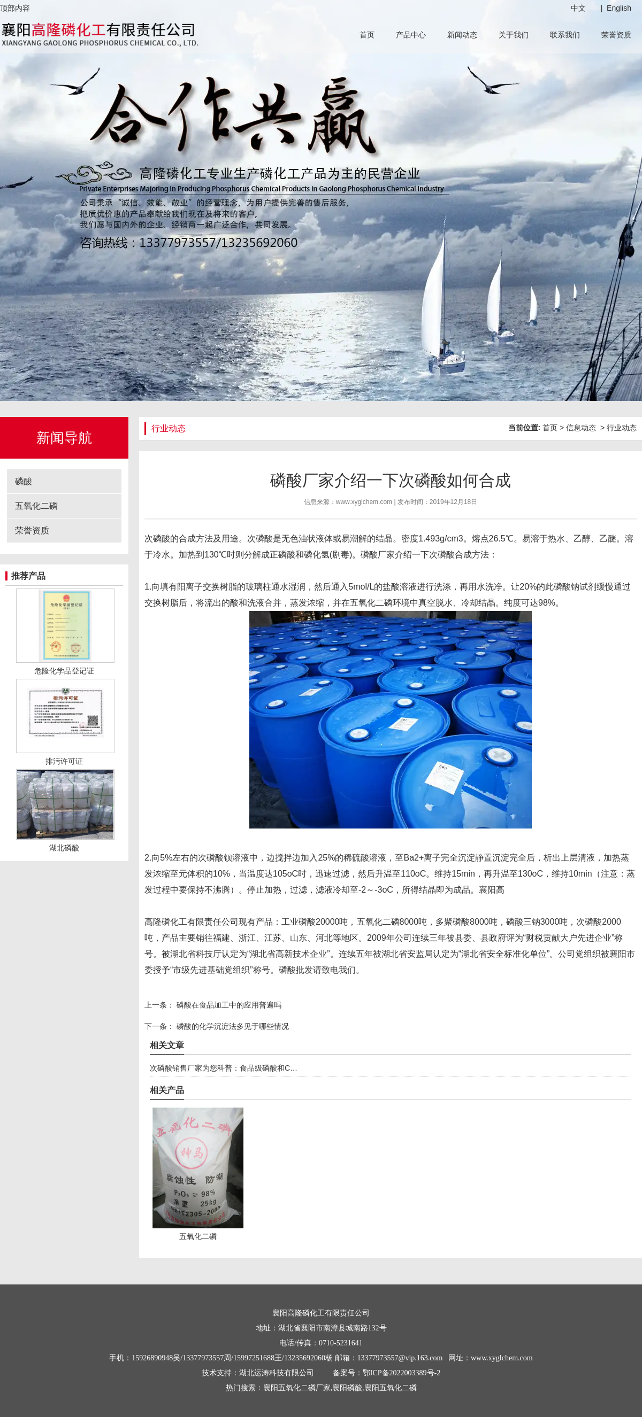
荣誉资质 (616, 34)
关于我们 (514, 34)
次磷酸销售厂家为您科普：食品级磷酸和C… (223, 1068)
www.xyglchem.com (364, 502)
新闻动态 (462, 34)
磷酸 (23, 481)
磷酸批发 (296, 969)
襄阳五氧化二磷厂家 (297, 1388)
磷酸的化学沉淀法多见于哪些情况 (231, 1026)
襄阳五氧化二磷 (390, 1388)
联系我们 (565, 34)
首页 (367, 34)
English (619, 8)
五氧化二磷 (36, 505)
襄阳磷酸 (347, 1388)
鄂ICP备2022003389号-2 (401, 1373)
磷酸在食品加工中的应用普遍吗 (227, 1005)
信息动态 (581, 427)
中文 (578, 8)
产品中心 (411, 34)
